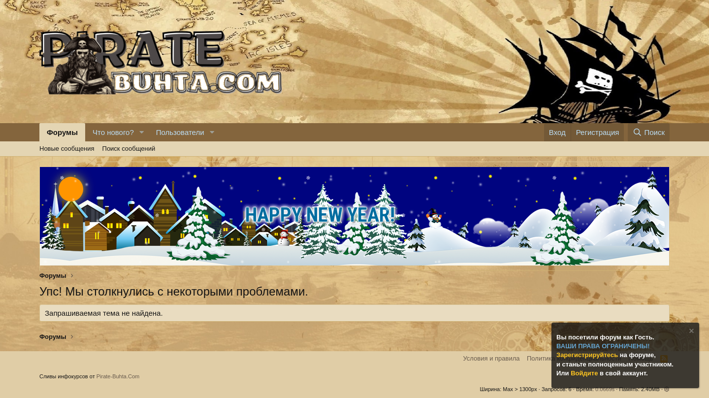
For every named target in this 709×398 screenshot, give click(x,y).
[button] (142, 132)
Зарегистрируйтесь (588, 355)
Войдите (585, 373)
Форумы (62, 132)
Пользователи (180, 132)
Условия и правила (491, 358)
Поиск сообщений (129, 148)
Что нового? (113, 132)
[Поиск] (649, 132)
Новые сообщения (67, 148)
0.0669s (604, 389)
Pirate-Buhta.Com (118, 376)
